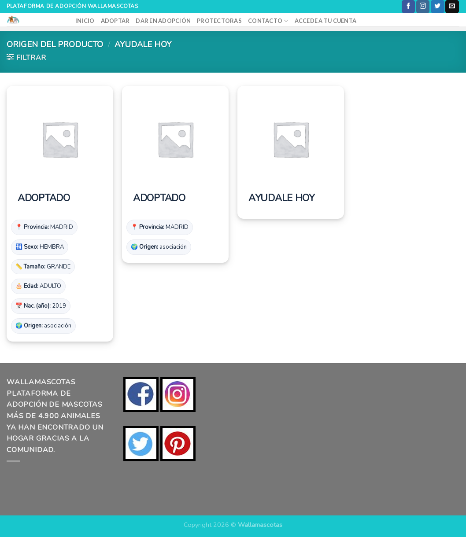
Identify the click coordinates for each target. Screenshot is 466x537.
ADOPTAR (115, 20)
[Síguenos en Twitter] (437, 6)
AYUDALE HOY (281, 198)
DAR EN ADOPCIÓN (163, 20)
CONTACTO (268, 21)
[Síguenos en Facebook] (408, 6)
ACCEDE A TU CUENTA (326, 20)
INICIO (85, 20)
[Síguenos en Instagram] (422, 6)
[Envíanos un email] (452, 6)
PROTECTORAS (219, 20)
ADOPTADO (44, 198)
